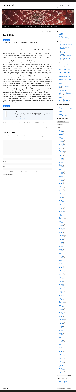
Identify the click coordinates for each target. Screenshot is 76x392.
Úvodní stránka (6, 26)
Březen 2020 (61, 224)
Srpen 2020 (61, 217)
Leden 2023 (61, 176)
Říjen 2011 (61, 365)
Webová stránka (6, 166)
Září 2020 (60, 215)
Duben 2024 (61, 155)
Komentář (5, 139)
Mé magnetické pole (63, 90)
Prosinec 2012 (61, 345)
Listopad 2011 (61, 364)
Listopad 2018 (61, 246)
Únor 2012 (61, 359)
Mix (59, 87)
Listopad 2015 (61, 296)
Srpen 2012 (61, 351)
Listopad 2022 (61, 179)
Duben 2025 (61, 138)
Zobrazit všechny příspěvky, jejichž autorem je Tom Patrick (26, 118)
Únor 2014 (61, 326)
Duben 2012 (61, 357)
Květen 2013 (61, 338)
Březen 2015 (61, 308)
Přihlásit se (61, 379)
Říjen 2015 (61, 298)
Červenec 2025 (61, 136)
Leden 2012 (61, 361)
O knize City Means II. (27, 26)
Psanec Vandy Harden (63, 96)
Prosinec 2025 (61, 130)
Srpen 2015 (61, 301)
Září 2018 (60, 249)
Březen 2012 (61, 358)
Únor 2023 (61, 175)
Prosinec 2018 (61, 245)
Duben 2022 (61, 189)
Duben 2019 (61, 239)
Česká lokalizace (62, 384)
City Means (61, 43)
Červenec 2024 (61, 151)
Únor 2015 (61, 309)
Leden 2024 (61, 159)
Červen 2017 (61, 270)
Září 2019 (60, 232)
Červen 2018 (61, 253)
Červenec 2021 (61, 201)
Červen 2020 (61, 219)
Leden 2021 (61, 210)
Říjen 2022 (61, 180)
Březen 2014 (61, 324)
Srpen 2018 (61, 250)
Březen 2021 (61, 207)
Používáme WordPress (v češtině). (65, 388)
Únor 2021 (61, 208)
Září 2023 (60, 165)
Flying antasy (61, 66)
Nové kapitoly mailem (52, 26)
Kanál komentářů (62, 382)
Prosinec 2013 (61, 329)
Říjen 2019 (61, 231)
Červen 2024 (61, 152)
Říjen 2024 (61, 147)
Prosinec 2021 (61, 194)
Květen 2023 (61, 171)
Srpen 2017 (61, 267)
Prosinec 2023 (61, 161)
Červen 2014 (61, 320)
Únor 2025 (61, 141)
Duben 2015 (61, 306)
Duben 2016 (61, 289)
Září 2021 (60, 198)
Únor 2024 (61, 158)
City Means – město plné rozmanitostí (66, 61)
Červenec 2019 (61, 235)
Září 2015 (60, 299)
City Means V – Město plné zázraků (65, 64)
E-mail (4, 161)
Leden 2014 (61, 327)
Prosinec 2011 (61, 362)
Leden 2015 (61, 310)
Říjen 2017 (61, 264)
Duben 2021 (61, 205)
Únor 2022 (61, 192)
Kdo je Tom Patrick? (16, 26)
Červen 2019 (61, 236)
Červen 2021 (61, 203)
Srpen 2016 (61, 284)
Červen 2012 (61, 354)
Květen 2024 (61, 154)
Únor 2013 (61, 343)
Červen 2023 (61, 169)
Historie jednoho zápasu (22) (64, 38)
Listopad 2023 (61, 162)
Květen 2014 (61, 322)
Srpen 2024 (61, 150)
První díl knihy (37, 26)
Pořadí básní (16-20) (63, 115)
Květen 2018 (61, 254)
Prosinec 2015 (61, 295)
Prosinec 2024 (61, 144)
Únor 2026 (61, 129)
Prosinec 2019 (61, 228)
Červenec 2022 (61, 185)
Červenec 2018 (61, 252)
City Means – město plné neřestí (66, 44)
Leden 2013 (61, 344)
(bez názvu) (61, 34)
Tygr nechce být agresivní (64, 92)
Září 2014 (60, 316)
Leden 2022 (61, 193)
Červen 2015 (61, 303)
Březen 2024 (61, 157)
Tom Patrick (8, 5)
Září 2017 (60, 266)
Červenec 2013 (61, 336)
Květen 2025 (61, 137)
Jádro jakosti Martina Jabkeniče (64, 68)
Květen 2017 (61, 271)
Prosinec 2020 (61, 211)
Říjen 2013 (61, 331)
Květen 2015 (61, 305)
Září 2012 (60, 350)
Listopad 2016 (61, 280)
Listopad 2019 (61, 229)
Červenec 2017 (61, 268)
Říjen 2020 (61, 214)
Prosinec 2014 (61, 312)
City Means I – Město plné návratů (66, 50)
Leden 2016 (61, 294)
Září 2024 (60, 148)
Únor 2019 (61, 242)
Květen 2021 (61, 204)
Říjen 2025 (61, 131)
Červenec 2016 (61, 285)
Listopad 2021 (61, 196)
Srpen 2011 (61, 368)
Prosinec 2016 (61, 278)
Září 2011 (60, 366)
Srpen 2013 (61, 334)
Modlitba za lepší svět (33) (47, 31)
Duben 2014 (61, 323)
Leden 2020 (61, 226)
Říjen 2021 (61, 197)
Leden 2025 (61, 143)
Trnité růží (61, 97)
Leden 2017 (61, 277)
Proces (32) (6, 31)
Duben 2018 (61, 256)
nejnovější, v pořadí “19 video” (64, 36)
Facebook (43, 26)
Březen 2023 (61, 173)
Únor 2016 (61, 292)
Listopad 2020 (61, 212)
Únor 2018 (61, 259)
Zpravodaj (60, 101)
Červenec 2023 (61, 168)
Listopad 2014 (61, 313)
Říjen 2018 (61, 247)
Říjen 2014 (61, 315)
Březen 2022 (61, 190)
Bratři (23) (61, 33)
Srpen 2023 (61, 166)
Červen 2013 (61, 337)
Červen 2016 (61, 287)
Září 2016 (60, 282)
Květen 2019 (61, 238)
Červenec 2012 (61, 352)
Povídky (60, 89)
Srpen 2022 (61, 183)
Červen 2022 (61, 186)
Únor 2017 (61, 275)
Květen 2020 (61, 221)
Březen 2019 (61, 240)
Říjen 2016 (61, 281)
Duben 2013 (61, 340)
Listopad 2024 (61, 145)
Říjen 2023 (61, 164)
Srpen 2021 (61, 200)
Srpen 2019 (61, 233)
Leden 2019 (61, 243)
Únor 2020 (61, 225)
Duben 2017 (61, 273)
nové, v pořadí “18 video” (63, 37)
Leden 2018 (61, 260)
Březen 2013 (61, 341)
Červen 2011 (61, 371)
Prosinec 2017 (61, 261)
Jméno (5, 156)
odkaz (47, 122)
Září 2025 (60, 133)
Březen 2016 (61, 291)
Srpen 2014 (61, 317)
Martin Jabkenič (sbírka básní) (64, 75)
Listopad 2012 (61, 347)
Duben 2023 (61, 172)
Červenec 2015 (61, 302)
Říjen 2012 (61, 348)
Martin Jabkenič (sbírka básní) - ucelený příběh (27, 122)
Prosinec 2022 (61, 178)
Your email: (59, 120)
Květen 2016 (61, 288)
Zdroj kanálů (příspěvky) (63, 381)
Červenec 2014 (61, 319)
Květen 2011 (61, 372)
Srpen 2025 (61, 134)
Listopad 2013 (61, 330)
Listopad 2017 (61, 263)
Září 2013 (60, 333)
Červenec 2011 (61, 369)
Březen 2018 (61, 257)
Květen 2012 (61, 355)
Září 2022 (60, 182)
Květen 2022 (61, 187)
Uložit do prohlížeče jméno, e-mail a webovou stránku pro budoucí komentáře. (21, 171)
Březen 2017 (61, 274)
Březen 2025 (61, 140)
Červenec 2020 (61, 218)
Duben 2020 (61, 222)
